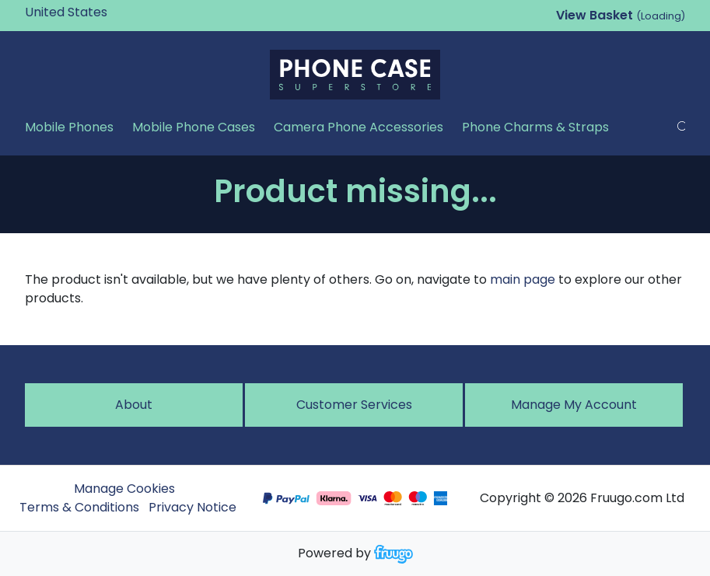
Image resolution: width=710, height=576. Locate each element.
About (133, 405)
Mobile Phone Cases (193, 127)
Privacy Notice (192, 507)
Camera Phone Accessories (358, 127)
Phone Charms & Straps (535, 127)
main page (522, 279)
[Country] (90, 12)
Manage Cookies (124, 488)
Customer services (354, 405)
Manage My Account (574, 405)
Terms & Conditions (79, 507)
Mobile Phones (69, 127)
